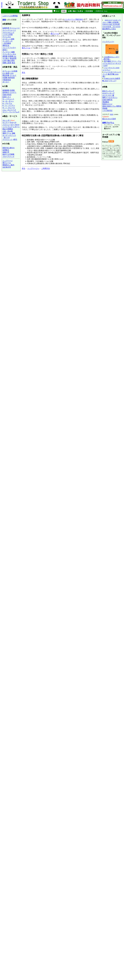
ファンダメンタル (9, 54)
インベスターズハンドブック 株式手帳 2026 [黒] (111, 74)
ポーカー (5, 82)
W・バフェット (8, 99)
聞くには (7, 137)
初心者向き (10, 148)
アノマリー (6, 52)
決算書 (10, 56)
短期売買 (5, 28)
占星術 (8, 63)
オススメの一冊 (108, 95)
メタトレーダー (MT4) (10, 125)
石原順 (12, 90)
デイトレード (15, 28)
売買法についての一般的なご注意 (37, 54)
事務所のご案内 (8, 165)
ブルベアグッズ (8, 156)
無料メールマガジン (110, 97)
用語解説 (105, 102)
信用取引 (5, 150)
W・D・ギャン (8, 101)
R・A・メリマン (8, 105)
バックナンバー (108, 42)
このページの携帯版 (10, 16)
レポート (16, 127)
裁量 (13, 52)
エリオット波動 (8, 39)
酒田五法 (5, 45)
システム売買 (7, 34)
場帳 (13, 133)
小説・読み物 (7, 131)
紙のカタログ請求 (109, 119)
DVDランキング (108, 93)
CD (15, 122)
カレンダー (6, 120)
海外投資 (11, 78)
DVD (11, 122)
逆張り (5, 50)
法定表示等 (6, 167)
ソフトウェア (7, 127)
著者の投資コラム (109, 106)
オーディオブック (9, 135)
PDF (111, 114)
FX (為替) (6, 73)
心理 (4, 60)
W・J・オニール (8, 108)
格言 (13, 63)
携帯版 (1, 4)
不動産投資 (6, 80)
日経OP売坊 (6, 95)
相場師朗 (5, 90)
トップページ (7, 161)
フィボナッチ (7, 41)
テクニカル (6, 37)
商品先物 (5, 75)
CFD (12, 73)
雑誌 (4, 129)
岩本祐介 (5, 92)
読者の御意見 (107, 100)
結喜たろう (6, 97)
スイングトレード (9, 30)
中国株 (5, 78)
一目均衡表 (6, 43)
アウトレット (7, 139)
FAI (15, 56)
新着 (4, 20)
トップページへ (33, 168)
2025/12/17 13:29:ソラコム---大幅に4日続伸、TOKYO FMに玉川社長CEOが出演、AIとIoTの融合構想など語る (111, 24)
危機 (4, 63)
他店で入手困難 (8, 154)
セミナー (5, 122)
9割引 (15, 139)
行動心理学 (10, 60)
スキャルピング (8, 32)
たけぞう (13, 92)
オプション (6, 71)
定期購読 (9, 129)
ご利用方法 (45, 168)
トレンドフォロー (9, 47)
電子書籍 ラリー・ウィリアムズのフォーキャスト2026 (111, 63)
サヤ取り (5, 58)
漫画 (4, 133)
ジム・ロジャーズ (9, 110)
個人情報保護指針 (30, 78)
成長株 (5, 56)
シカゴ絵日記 (107, 110)
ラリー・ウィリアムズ (10, 112)
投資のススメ (107, 104)
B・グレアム (7, 103)
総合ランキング (108, 91)
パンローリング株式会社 (73, 19)
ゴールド (13, 75)
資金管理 (13, 58)
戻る (23, 72)
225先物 (14, 71)
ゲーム (8, 133)
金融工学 (5, 152)
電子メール (6, 163)
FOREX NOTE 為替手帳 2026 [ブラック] (111, 79)
